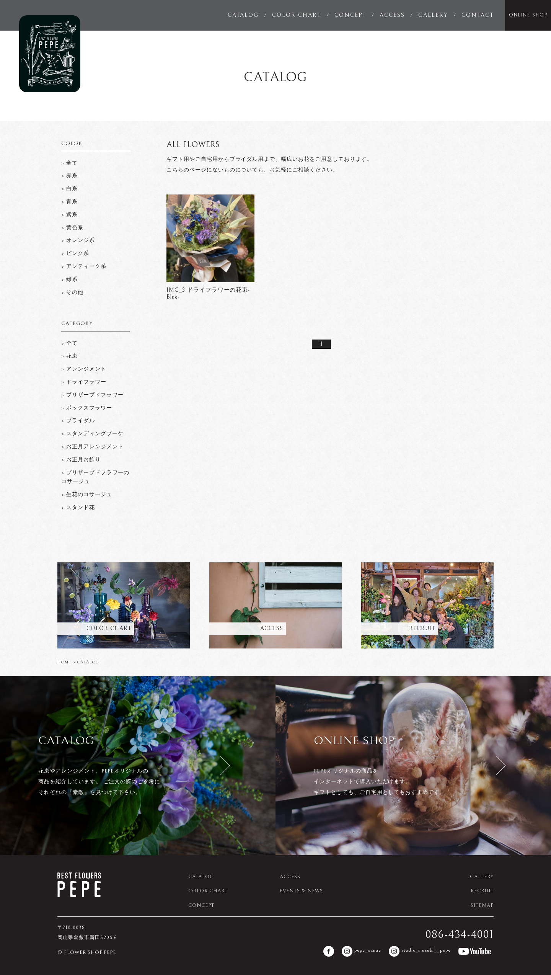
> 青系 (69, 202)
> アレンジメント (83, 369)
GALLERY (433, 15)
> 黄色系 (72, 228)
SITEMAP (482, 905)
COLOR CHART (296, 15)
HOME (64, 662)
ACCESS (392, 15)
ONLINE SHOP (528, 15)
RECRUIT (482, 891)
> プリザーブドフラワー (92, 395)
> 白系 (69, 189)
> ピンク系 (75, 253)
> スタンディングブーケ (92, 434)
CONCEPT (350, 15)
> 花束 (69, 356)
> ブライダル (78, 421)
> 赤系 (69, 176)
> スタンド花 (78, 508)
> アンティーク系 (83, 266)
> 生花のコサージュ (86, 495)
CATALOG (243, 15)
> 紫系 (69, 215)
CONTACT (477, 15)
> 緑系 (69, 279)
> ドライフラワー (83, 382)
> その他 (72, 292)
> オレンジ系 (78, 240)
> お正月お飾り (81, 460)
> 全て (69, 163)
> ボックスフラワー (86, 408)
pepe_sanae (361, 951)
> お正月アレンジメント (92, 447)
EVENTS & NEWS (301, 891)
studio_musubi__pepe (420, 951)
